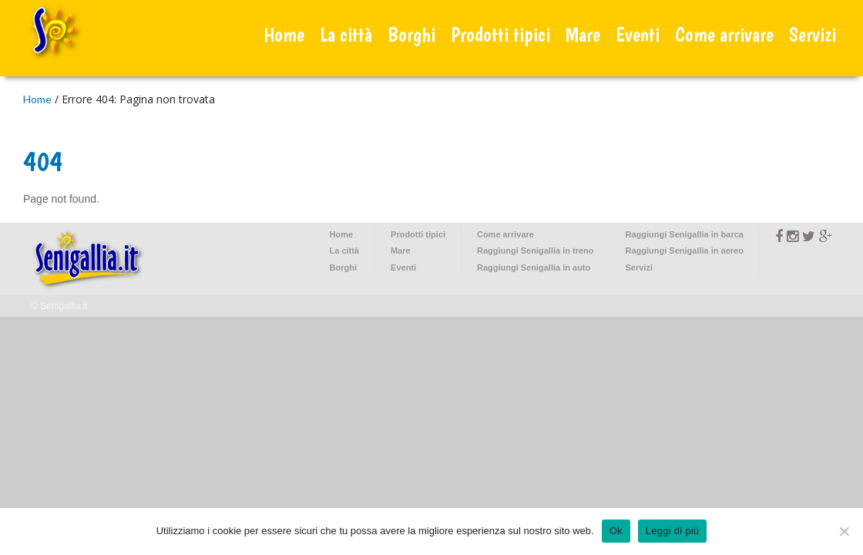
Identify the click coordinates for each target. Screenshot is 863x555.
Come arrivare (724, 34)
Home (284, 34)
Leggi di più (673, 530)
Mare (583, 34)
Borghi (411, 34)
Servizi (812, 34)
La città (346, 34)
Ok (616, 530)
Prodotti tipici (500, 34)
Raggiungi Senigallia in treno (535, 250)
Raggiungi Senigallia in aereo (685, 250)
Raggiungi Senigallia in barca (685, 234)
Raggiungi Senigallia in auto (533, 267)
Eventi (638, 34)
